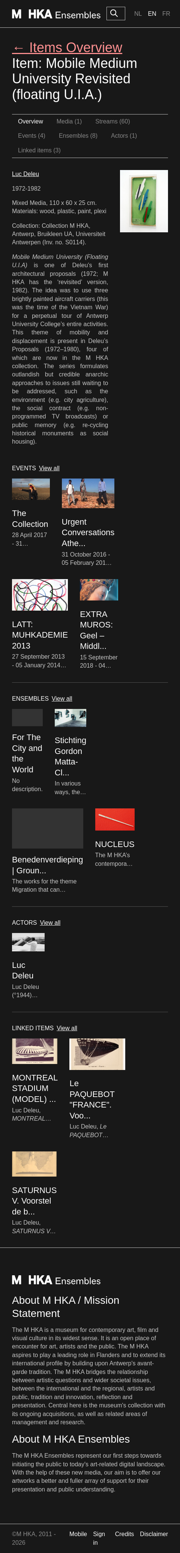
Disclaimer (154, 1534)
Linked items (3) (39, 150)
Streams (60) (112, 121)
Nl (138, 14)
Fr (166, 14)
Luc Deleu (25, 174)
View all (49, 468)
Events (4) (31, 135)
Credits (124, 1534)
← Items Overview (67, 47)
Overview (30, 121)
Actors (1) (124, 135)
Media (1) (69, 121)
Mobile (78, 1534)
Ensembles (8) (78, 135)
